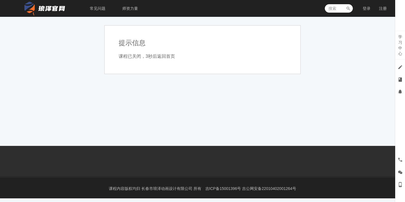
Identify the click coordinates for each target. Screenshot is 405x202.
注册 (383, 8)
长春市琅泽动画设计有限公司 (167, 188)
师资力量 (130, 8)
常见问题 (97, 8)
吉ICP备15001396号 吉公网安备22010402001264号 (250, 188)
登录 (367, 8)
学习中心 (400, 45)
